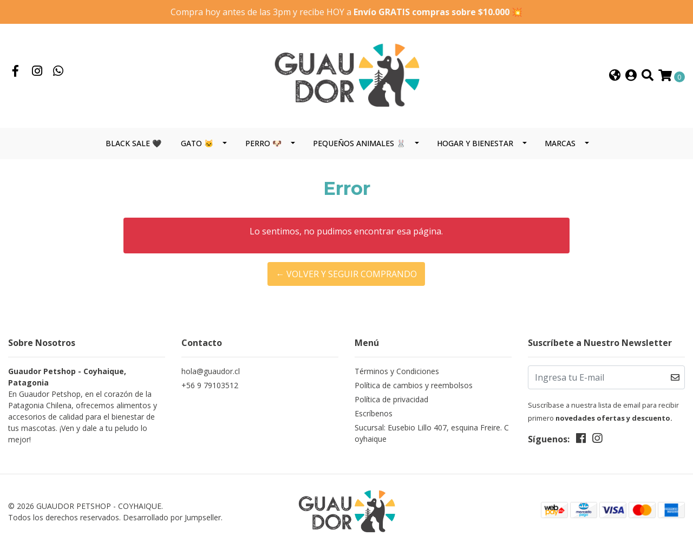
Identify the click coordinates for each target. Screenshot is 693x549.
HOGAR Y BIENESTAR (475, 143)
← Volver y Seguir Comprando (346, 274)
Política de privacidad (391, 399)
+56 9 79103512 (209, 385)
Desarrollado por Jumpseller (172, 517)
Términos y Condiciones (397, 371)
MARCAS (560, 143)
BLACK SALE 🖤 (133, 143)
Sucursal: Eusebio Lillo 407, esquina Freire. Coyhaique (432, 433)
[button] (614, 76)
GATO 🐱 (197, 143)
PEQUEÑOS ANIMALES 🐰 (359, 143)
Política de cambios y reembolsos (414, 385)
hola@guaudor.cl (210, 371)
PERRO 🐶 (263, 143)
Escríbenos (374, 413)
